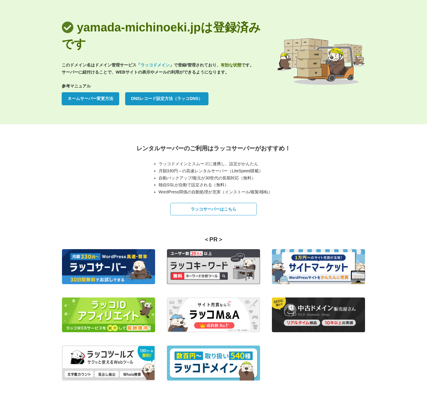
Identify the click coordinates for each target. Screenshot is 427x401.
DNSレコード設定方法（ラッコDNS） (167, 98)
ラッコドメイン (155, 65)
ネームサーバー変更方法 (90, 98)
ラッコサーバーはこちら (213, 209)
